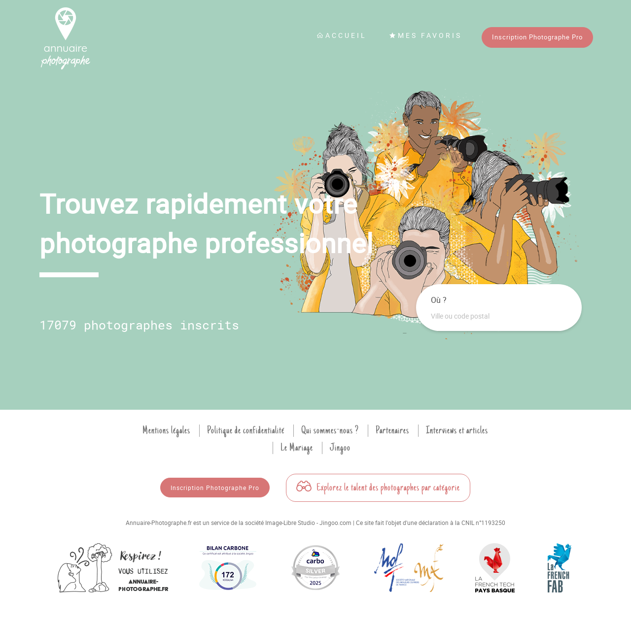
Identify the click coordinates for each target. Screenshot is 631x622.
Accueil (341, 35)
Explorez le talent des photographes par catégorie (378, 487)
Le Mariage (296, 447)
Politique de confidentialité (245, 430)
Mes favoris (425, 35)
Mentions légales (166, 430)
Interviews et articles (457, 430)
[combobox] (499, 316)
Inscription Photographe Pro (537, 37)
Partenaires (392, 430)
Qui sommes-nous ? (330, 430)
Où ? (439, 300)
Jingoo (340, 447)
